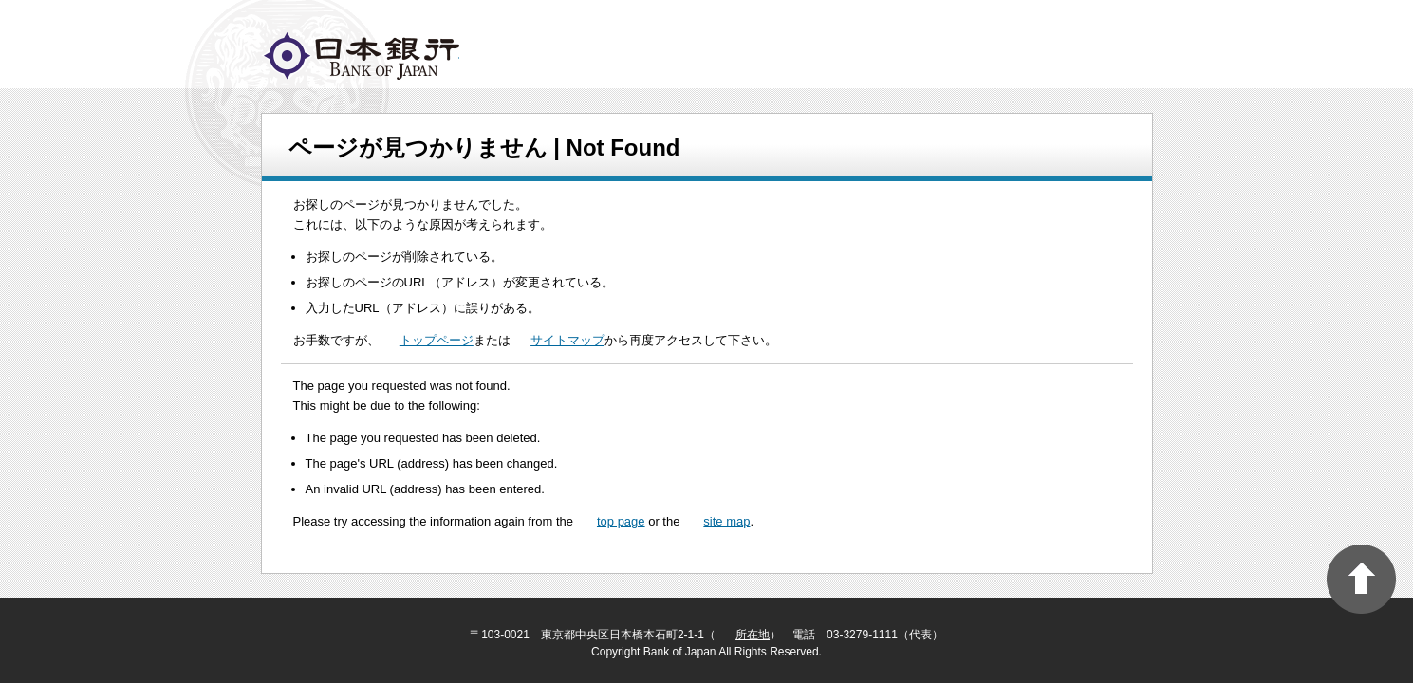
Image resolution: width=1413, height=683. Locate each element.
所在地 (752, 634)
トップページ (437, 340)
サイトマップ (567, 340)
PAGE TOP (1361, 579)
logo (361, 56)
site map (726, 521)
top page (621, 521)
